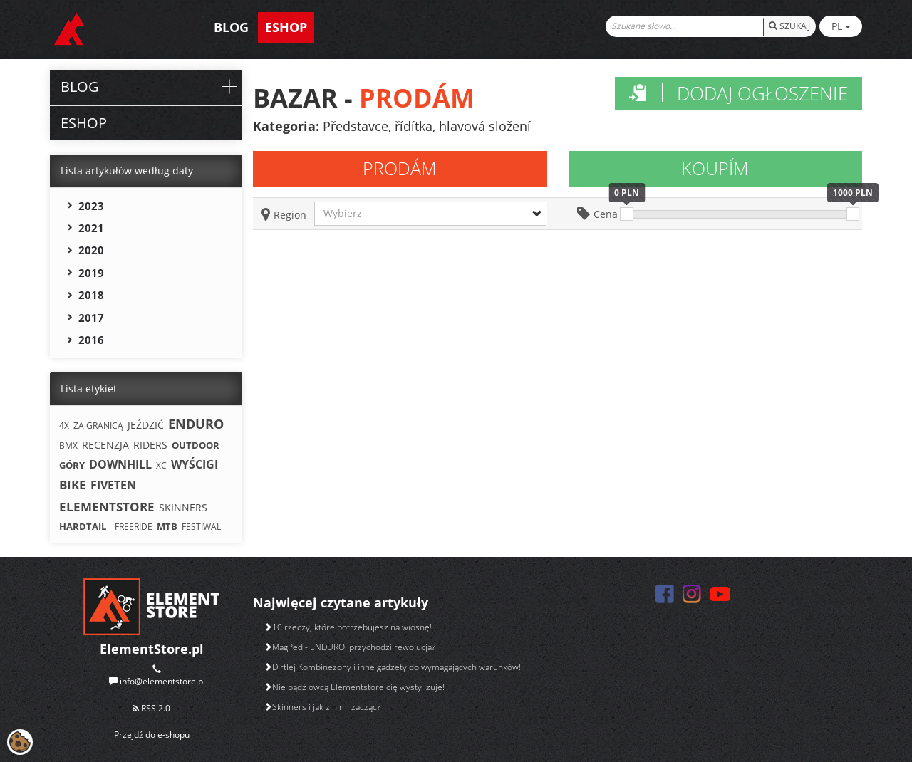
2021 (91, 228)
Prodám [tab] (400, 168)
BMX (68, 445)
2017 (91, 317)
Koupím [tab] (715, 168)
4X (64, 425)
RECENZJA (105, 445)
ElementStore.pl (152, 648)
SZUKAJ (789, 26)
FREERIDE (133, 527)
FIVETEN (113, 485)
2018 (91, 295)
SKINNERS (183, 507)
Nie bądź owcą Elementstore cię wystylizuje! (354, 687)
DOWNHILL (120, 464)
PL (841, 26)
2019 (91, 273)
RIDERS (150, 445)
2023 (91, 206)
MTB (167, 526)
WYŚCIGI (194, 464)
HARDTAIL (82, 526)
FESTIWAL (201, 527)
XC (161, 465)
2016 (91, 340)
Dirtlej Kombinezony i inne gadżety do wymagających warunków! (392, 667)
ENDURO (196, 423)
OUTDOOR (195, 445)
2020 (91, 250)
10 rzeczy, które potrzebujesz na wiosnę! (348, 627)
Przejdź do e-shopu (152, 735)
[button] (430, 214)
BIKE (72, 484)
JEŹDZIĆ (146, 425)
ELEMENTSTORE (107, 507)
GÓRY (72, 465)
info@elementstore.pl (162, 681)
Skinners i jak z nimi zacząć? (322, 707)
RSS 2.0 (151, 708)
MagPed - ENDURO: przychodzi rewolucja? (349, 647)
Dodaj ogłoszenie (738, 93)
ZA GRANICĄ (98, 425)
